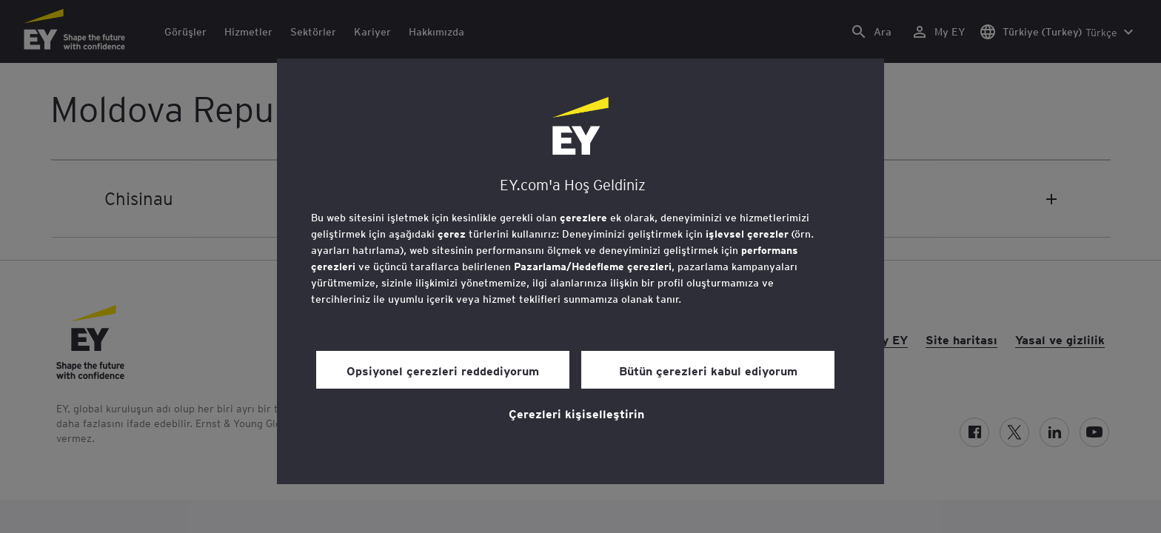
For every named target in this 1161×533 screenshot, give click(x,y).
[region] (580, 271)
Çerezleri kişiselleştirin (576, 413)
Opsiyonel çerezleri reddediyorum (443, 370)
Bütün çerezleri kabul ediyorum (708, 370)
